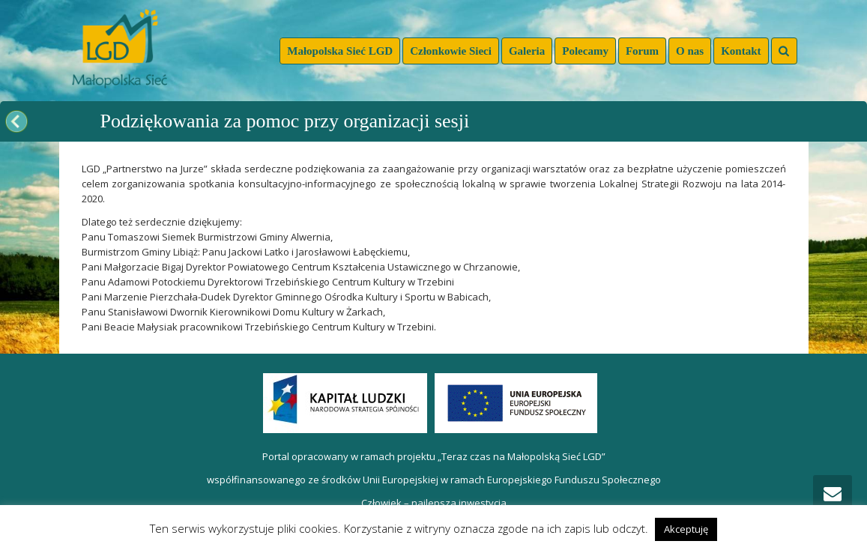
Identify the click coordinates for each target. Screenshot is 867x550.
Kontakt (741, 51)
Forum (642, 51)
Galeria (527, 51)
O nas (690, 51)
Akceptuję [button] (686, 529)
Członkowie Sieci (451, 51)
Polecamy (585, 51)
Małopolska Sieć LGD (340, 51)
